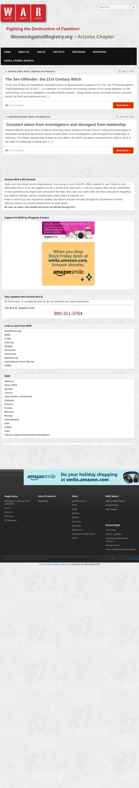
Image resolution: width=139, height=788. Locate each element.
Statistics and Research (43, 71)
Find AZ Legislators (113, 534)
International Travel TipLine (19, 361)
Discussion (78, 52)
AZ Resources (10, 520)
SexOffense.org (12, 331)
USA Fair (9, 342)
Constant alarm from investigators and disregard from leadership (65, 124)
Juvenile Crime (15, 71)
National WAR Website (115, 501)
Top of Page (110, 530)
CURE (7, 338)
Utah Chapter (111, 509)
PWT (113, 559)
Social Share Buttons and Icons (55, 564)
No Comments (16, 105)
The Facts (59, 52)
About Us (23, 52)
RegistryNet (43, 501)
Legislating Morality (17, 116)
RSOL (7, 335)
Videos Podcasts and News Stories (120, 549)
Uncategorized (42, 116)
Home (7, 52)
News (27, 71)
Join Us (41, 52)
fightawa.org (11, 357)
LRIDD (7, 365)
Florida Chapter (112, 505)
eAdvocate (10, 354)
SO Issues (9, 350)
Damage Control (112, 545)
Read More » (123, 105)
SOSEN (8, 346)
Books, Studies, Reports (19, 61)
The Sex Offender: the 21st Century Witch (43, 79)
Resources (99, 52)
